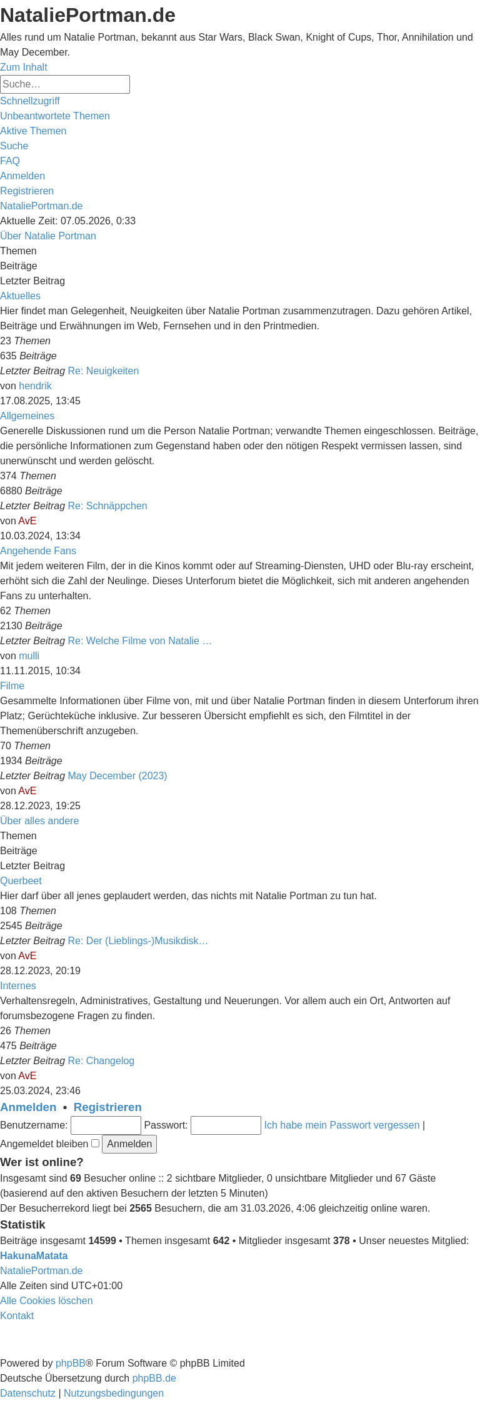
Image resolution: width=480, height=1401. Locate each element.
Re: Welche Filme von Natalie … (140, 641)
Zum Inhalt (24, 67)
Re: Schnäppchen (108, 506)
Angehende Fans (38, 551)
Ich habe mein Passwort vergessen (342, 1125)
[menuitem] (55, 116)
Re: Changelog (101, 1060)
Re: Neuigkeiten (103, 371)
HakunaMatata (34, 1255)
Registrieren (108, 1107)
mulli (29, 656)
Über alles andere (39, 820)
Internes (18, 985)
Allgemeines (27, 416)
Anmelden (28, 1107)
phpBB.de (154, 1378)
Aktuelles (20, 296)
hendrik (35, 386)
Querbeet (21, 880)
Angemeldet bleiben (49, 1144)
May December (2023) (118, 775)
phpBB (71, 1363)
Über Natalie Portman (48, 236)
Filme (12, 686)
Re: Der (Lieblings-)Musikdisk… (138, 940)
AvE (27, 521)
